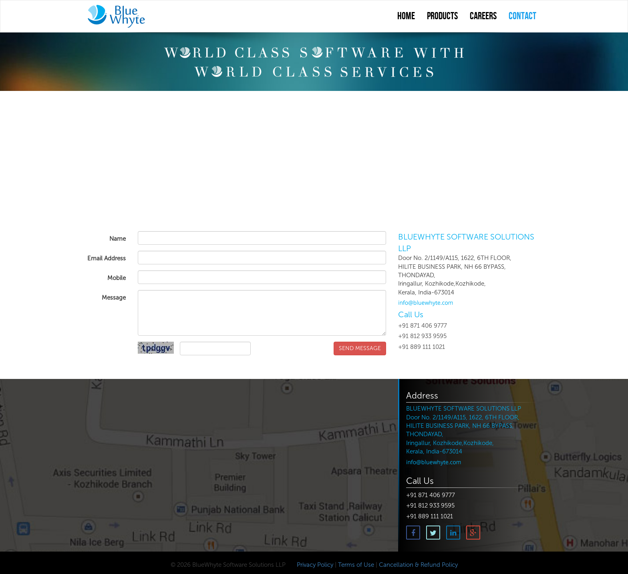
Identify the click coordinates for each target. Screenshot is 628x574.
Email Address (106, 258)
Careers (483, 16)
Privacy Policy (314, 564)
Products (442, 16)
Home (406, 16)
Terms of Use (356, 564)
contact (522, 16)
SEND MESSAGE (360, 348)
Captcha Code (101, 351)
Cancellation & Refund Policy (418, 564)
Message (114, 297)
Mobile (116, 278)
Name (117, 238)
